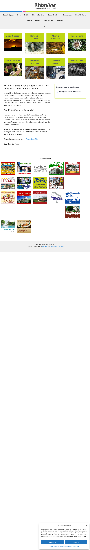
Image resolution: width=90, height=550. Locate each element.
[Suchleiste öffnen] (45, 26)
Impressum (76, 546)
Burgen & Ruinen (53, 15)
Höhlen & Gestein (23, 15)
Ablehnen (76, 542)
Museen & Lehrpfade (33, 21)
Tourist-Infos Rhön (32, 139)
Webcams (60, 21)
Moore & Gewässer (38, 15)
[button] (86, 525)
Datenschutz (54, 246)
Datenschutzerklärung (66, 546)
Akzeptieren (52, 542)
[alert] (70, 92)
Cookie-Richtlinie (54, 546)
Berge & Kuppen (8, 15)
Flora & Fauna (48, 21)
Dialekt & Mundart (81, 15)
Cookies (61, 246)
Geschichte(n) (67, 15)
